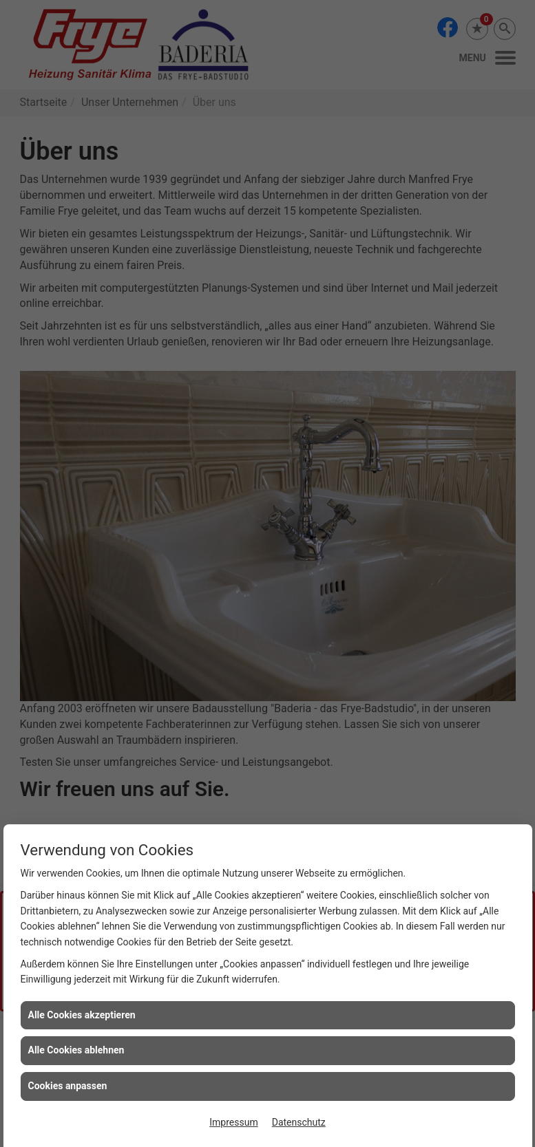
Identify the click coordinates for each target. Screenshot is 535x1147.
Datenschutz (299, 1122)
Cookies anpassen (67, 1085)
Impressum (233, 1122)
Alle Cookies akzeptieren (82, 1014)
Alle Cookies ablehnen (76, 1049)
